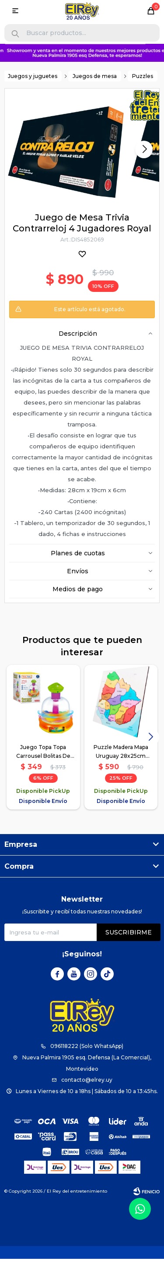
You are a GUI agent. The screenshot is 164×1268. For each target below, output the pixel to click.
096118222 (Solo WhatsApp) (86, 1046)
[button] (15, 34)
